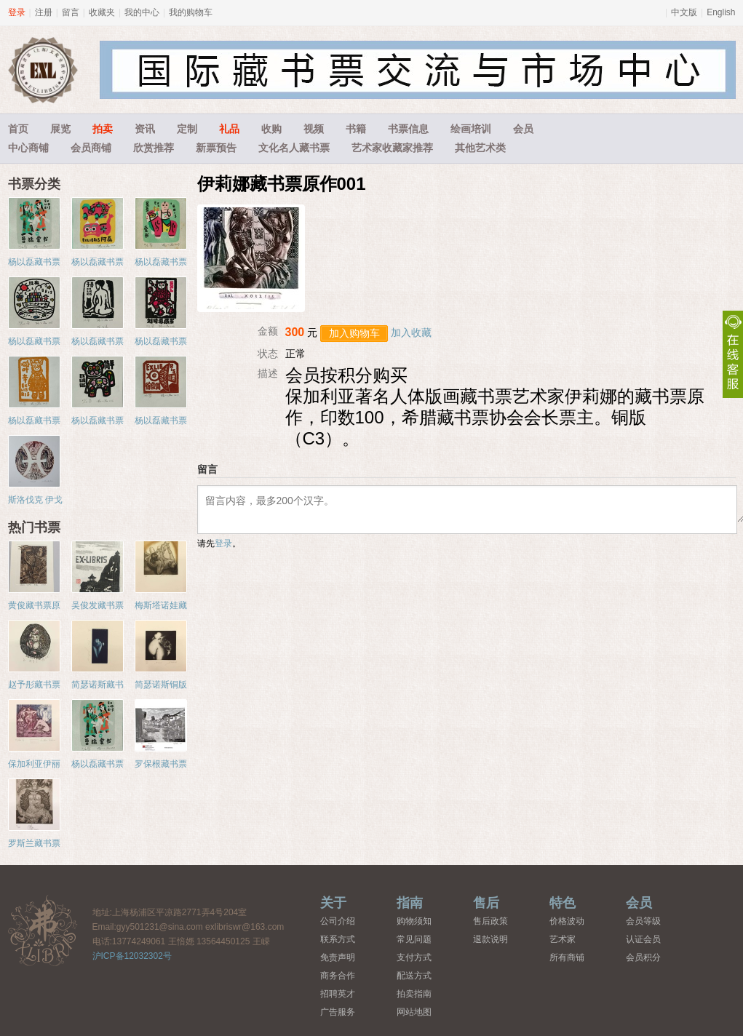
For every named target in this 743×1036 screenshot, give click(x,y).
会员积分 (643, 957)
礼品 (229, 129)
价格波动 (566, 921)
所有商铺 (566, 957)
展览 (60, 129)
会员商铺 (91, 148)
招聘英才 (337, 994)
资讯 (145, 129)
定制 (187, 129)
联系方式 (337, 939)
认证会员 (643, 939)
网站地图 (414, 1012)
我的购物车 (190, 12)
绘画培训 (470, 129)
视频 (313, 129)
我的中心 (141, 12)
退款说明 (490, 939)
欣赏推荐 (153, 148)
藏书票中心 (43, 930)
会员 (523, 129)
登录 (16, 12)
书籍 (356, 129)
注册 (43, 12)
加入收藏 (411, 332)
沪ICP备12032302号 (132, 956)
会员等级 (643, 921)
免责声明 (337, 957)
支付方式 (414, 957)
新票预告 (216, 148)
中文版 (684, 12)
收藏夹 (102, 12)
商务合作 (337, 976)
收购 (271, 129)
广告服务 (337, 1012)
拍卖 (102, 129)
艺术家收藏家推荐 (392, 148)
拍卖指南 (414, 994)
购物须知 (414, 921)
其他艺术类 (480, 148)
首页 (18, 129)
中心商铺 (28, 148)
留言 (70, 12)
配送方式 (414, 976)
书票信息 (408, 129)
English (721, 12)
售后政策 (490, 921)
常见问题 (414, 939)
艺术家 (562, 939)
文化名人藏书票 (294, 148)
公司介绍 (337, 921)
